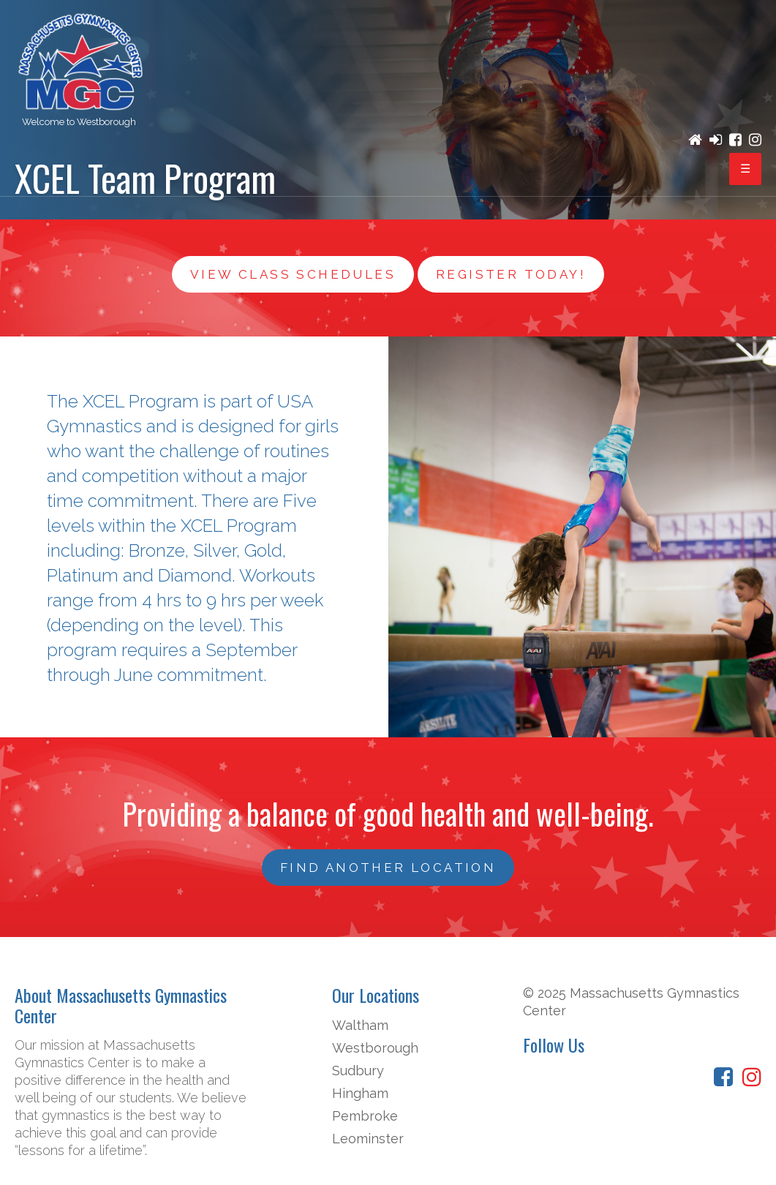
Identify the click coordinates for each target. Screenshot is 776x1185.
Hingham (360, 1093)
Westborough (375, 1048)
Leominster (368, 1138)
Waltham (360, 1025)
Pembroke (365, 1116)
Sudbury (358, 1070)
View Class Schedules (293, 274)
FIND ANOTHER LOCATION (388, 867)
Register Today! (511, 274)
